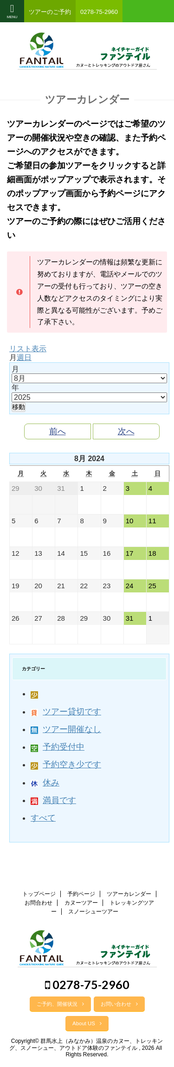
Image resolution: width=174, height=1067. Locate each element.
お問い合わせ (119, 1004)
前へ (57, 431)
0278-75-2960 (87, 984)
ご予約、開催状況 (60, 1004)
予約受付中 (57, 747)
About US (87, 1023)
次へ (126, 431)
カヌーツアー (81, 903)
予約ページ (81, 894)
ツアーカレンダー (129, 894)
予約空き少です (66, 764)
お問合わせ (38, 903)
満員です (53, 800)
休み (45, 782)
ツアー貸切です (66, 711)
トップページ (39, 894)
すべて (43, 818)
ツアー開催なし (66, 729)
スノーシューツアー (93, 911)
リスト (27, 349)
